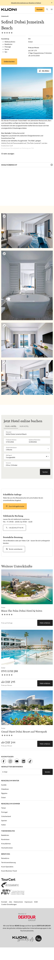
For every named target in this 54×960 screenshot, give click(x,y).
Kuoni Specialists (7, 867)
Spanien (4, 820)
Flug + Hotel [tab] (10, 426)
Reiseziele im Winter (10, 781)
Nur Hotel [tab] (24, 426)
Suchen (45, 472)
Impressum (28, 902)
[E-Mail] (21, 772)
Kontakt (40, 9)
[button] (47, 9)
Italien (3, 825)
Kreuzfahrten (6, 844)
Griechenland (6, 816)
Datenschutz (18, 902)
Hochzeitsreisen (7, 848)
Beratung (5, 854)
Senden (47, 772)
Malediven (5, 789)
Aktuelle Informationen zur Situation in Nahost (26, 3)
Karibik (3, 785)
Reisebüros (5, 858)
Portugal (4, 812)
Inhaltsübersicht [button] (9, 165)
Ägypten (4, 793)
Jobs (10, 902)
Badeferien (5, 835)
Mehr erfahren (45, 623)
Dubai (3, 797)
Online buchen (9, 61)
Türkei (3, 808)
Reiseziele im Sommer (10, 804)
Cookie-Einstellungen (9, 904)
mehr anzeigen (8, 154)
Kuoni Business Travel (9, 871)
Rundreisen (5, 839)
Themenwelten (8, 831)
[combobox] (27, 433)
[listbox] (27, 449)
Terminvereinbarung (8, 862)
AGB (36, 902)
